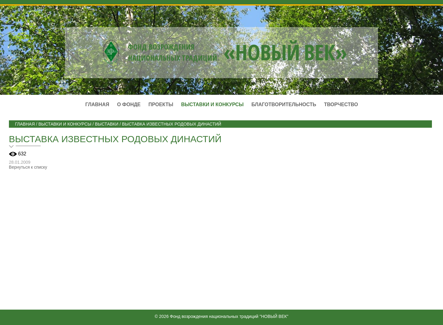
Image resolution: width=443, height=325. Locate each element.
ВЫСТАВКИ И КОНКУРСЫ (64, 124)
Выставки (106, 124)
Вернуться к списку (28, 167)
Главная (97, 104)
